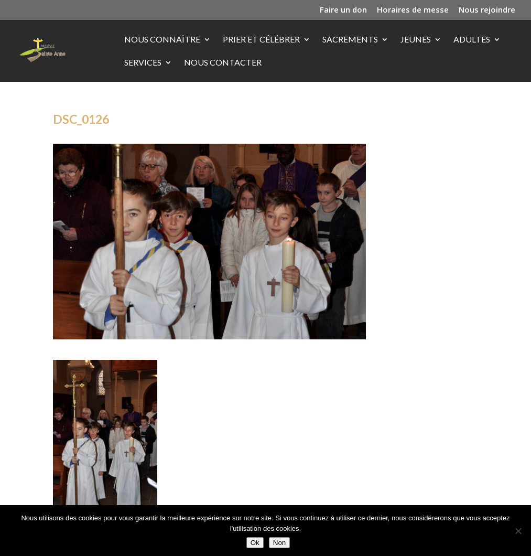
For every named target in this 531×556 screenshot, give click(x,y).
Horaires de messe (413, 10)
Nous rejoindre (487, 10)
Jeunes (415, 40)
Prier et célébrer (261, 40)
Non (279, 543)
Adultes (471, 40)
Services (142, 63)
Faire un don (343, 10)
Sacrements (350, 40)
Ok (255, 543)
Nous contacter (223, 63)
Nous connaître (162, 40)
